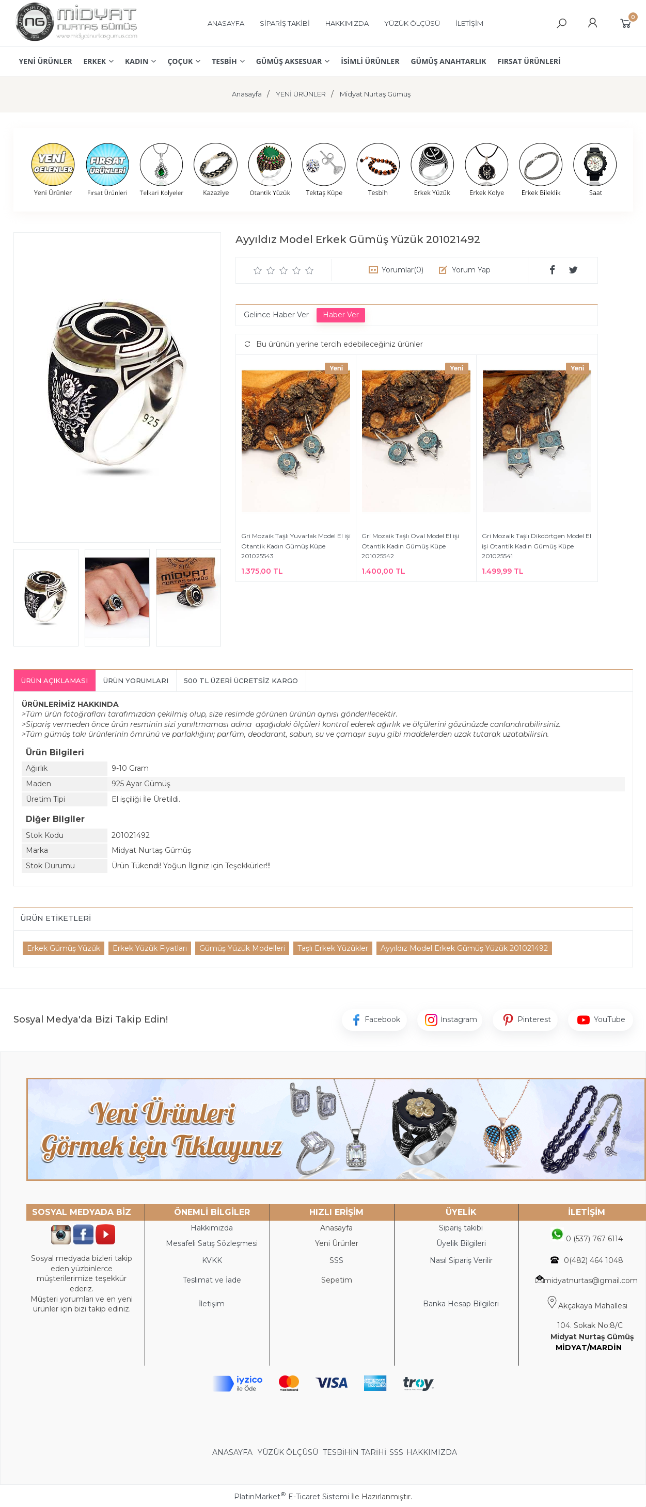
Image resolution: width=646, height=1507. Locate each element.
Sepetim (336, 1280)
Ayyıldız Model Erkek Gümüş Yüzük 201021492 (464, 948)
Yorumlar (402, 269)
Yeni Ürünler (336, 1243)
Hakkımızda (212, 1228)
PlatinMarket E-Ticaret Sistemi (291, 1496)
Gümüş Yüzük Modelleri (242, 948)
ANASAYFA (233, 1452)
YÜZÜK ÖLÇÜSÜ (288, 1452)
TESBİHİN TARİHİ (354, 1452)
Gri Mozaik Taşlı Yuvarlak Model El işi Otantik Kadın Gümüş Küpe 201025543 (296, 546)
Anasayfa (336, 1228)
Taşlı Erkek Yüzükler (332, 948)
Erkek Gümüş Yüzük (63, 948)
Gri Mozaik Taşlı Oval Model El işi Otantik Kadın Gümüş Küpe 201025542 (410, 546)
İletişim (212, 1303)
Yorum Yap (471, 269)
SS (338, 1260)
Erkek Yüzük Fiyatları (150, 948)
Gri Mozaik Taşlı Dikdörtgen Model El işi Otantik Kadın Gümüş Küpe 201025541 (536, 546)
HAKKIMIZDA (431, 1452)
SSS (396, 1452)
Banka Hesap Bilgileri (461, 1303)
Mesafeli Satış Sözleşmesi (212, 1243)
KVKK (212, 1260)
